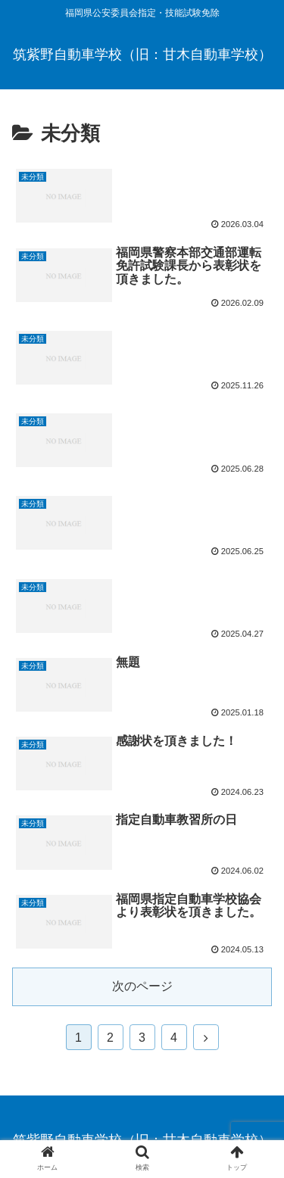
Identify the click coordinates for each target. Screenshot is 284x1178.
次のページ (142, 986)
